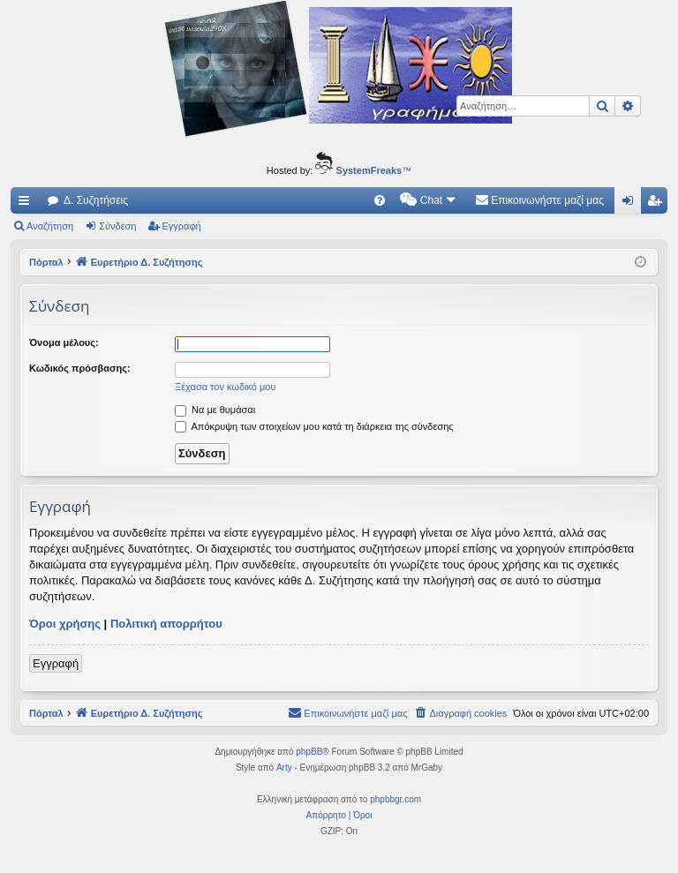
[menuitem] (379, 200)
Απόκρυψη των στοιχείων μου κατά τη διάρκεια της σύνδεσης (314, 426)
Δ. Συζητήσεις (96, 200)
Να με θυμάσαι (215, 409)
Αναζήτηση (49, 226)
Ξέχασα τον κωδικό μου (225, 386)
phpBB (309, 751)
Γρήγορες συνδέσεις (27, 204)
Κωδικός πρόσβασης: (80, 368)
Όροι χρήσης (65, 623)
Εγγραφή (181, 226)
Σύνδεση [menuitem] (631, 204)
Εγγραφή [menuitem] (657, 204)
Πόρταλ (46, 262)
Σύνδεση (117, 226)
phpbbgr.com (395, 799)
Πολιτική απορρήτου (166, 623)
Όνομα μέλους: (64, 342)
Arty (284, 767)
